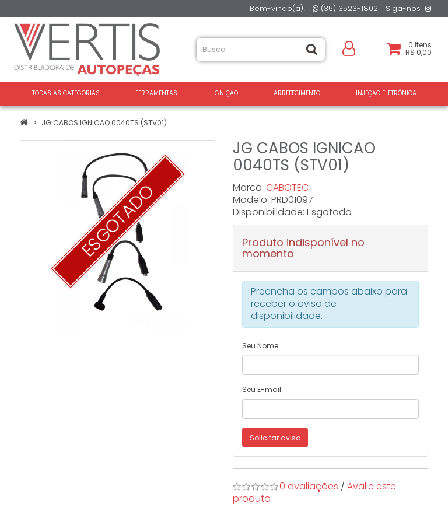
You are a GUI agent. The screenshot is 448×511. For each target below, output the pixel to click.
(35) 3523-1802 (345, 8)
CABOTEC (287, 187)
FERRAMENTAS (156, 93)
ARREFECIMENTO (297, 93)
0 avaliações (308, 486)
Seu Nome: (261, 346)
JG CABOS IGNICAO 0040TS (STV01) (104, 123)
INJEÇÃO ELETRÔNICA (386, 93)
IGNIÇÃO (225, 93)
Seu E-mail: (262, 389)
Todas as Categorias (66, 93)
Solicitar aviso (275, 438)
